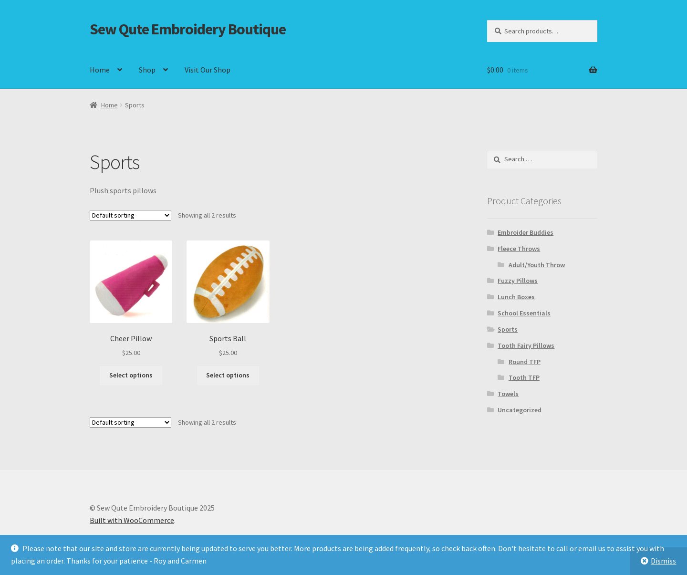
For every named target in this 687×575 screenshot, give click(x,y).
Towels (508, 393)
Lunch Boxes (516, 297)
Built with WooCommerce (132, 520)
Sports (508, 329)
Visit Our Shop (207, 69)
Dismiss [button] (663, 560)
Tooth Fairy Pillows (526, 345)
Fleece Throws (519, 248)
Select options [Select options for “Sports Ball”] (228, 375)
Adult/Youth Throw (537, 265)
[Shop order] (130, 215)
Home (100, 69)
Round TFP (525, 361)
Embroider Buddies (525, 232)
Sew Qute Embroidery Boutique (188, 29)
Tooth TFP (524, 377)
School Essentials (524, 313)
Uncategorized (519, 410)
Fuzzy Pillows (518, 280)
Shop (147, 69)
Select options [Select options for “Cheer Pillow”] (131, 375)
